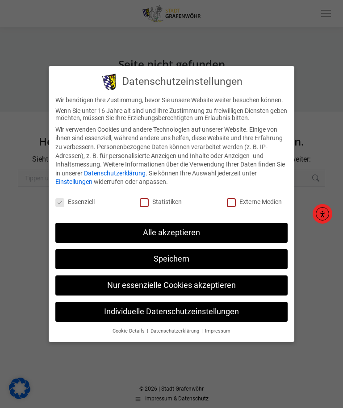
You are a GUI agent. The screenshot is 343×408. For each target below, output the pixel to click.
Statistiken (161, 196)
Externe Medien (254, 196)
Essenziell (75, 196)
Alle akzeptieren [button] (171, 226)
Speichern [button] (171, 253)
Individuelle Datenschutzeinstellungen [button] (171, 305)
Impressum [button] (217, 325)
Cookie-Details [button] (129, 325)
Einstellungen (73, 176)
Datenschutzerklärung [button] (176, 325)
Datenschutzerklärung (115, 167)
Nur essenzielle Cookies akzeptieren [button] (171, 279)
